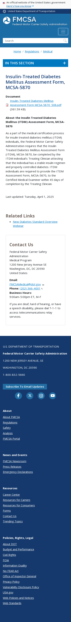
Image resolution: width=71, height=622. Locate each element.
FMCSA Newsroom (14, 461)
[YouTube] (52, 396)
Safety (7, 428)
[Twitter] (30, 396)
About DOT (10, 544)
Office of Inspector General (19, 576)
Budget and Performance (18, 549)
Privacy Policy (11, 581)
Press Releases (12, 466)
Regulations (32, 51)
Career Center (11, 494)
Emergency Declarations (18, 472)
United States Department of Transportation (31, 11)
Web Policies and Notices (18, 598)
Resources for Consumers (19, 505)
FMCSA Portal (11, 438)
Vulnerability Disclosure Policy (21, 587)
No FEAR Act (11, 571)
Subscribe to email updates (25, 386)
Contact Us (9, 516)
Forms (7, 510)
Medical (47, 51)
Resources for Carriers (16, 500)
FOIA (6, 560)
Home (17, 51)
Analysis (8, 433)
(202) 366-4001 (31, 288)
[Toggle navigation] (63, 31)
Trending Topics (13, 521)
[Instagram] (41, 396)
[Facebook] (18, 396)
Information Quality (15, 565)
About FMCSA (11, 417)
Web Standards (12, 603)
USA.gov (8, 592)
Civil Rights (9, 555)
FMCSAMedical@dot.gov (26, 284)
